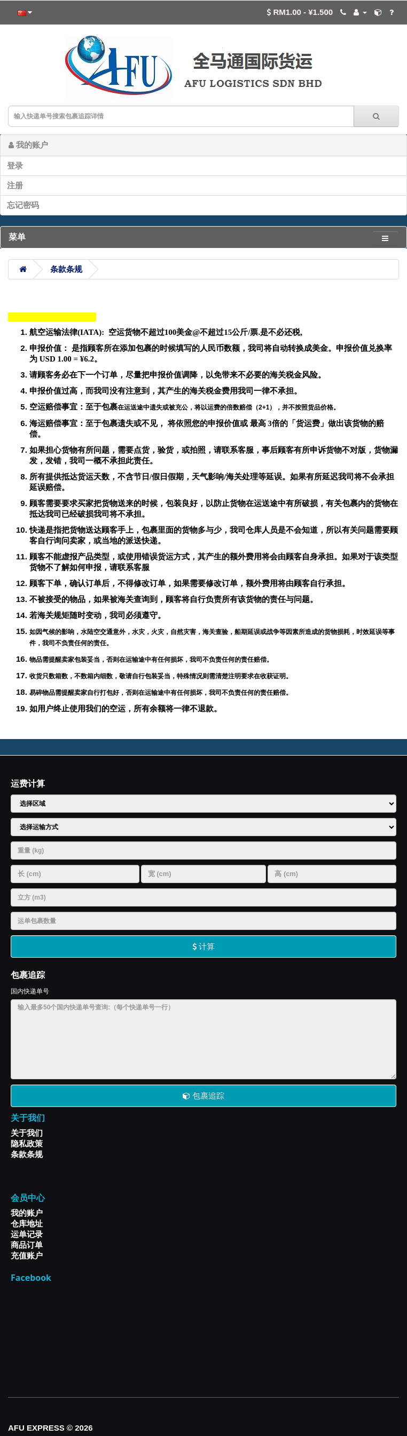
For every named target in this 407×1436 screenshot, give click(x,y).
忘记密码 (23, 205)
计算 (203, 946)
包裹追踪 (203, 1095)
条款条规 (66, 269)
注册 (15, 185)
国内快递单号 (30, 991)
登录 (15, 165)
